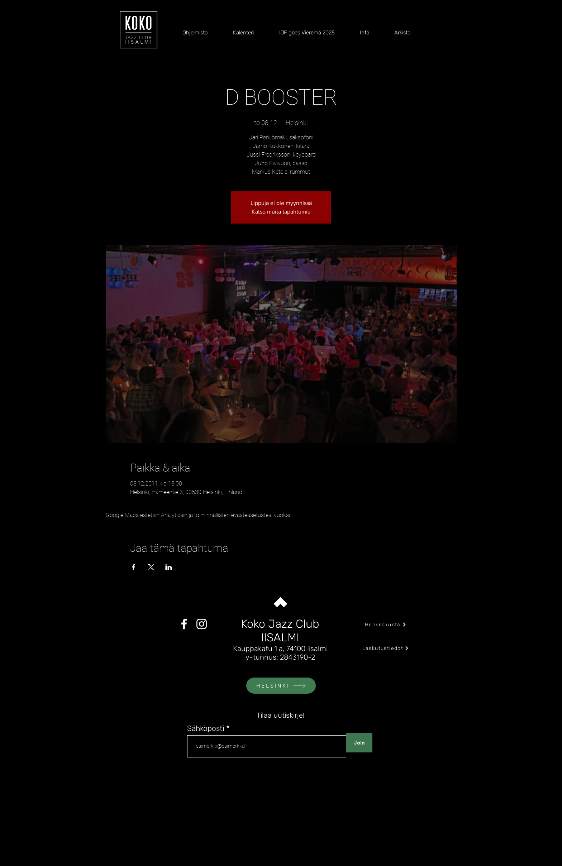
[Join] (359, 742)
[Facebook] (184, 624)
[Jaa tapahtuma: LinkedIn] (168, 567)
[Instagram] (202, 624)
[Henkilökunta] (385, 624)
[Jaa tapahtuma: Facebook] (133, 567)
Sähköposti (205, 728)
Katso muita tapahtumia (281, 212)
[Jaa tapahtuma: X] (151, 567)
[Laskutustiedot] (385, 648)
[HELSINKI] (281, 686)
